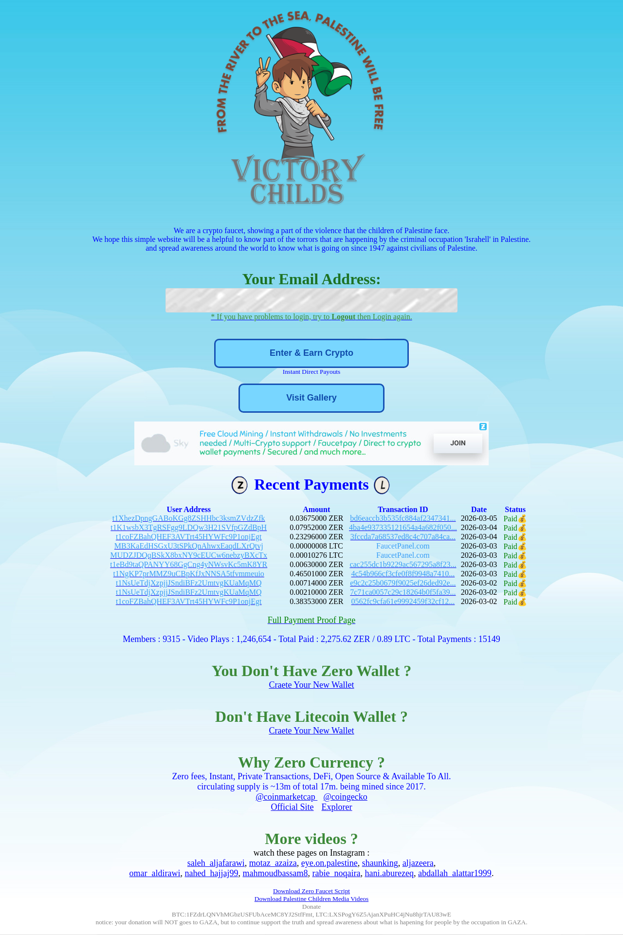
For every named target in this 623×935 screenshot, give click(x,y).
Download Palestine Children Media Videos (311, 898)
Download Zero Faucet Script (311, 891)
